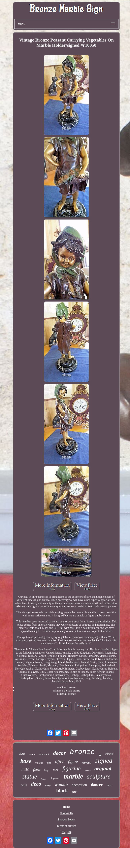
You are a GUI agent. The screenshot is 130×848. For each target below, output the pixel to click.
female (87, 770)
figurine (71, 768)
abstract (44, 754)
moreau (86, 762)
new (55, 770)
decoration (79, 785)
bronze (82, 752)
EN (63, 832)
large (46, 770)
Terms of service (66, 825)
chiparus (55, 778)
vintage (39, 762)
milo (25, 769)
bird (74, 791)
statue (29, 776)
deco (36, 784)
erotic (32, 754)
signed (103, 760)
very (48, 785)
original (102, 769)
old (100, 755)
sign (49, 762)
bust (109, 785)
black (62, 790)
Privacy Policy (66, 819)
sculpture (99, 776)
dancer (97, 785)
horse (43, 779)
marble (73, 776)
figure (73, 761)
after (59, 761)
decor (59, 753)
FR (69, 832)
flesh (36, 770)
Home (66, 806)
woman (61, 784)
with (24, 785)
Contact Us (66, 813)
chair (109, 754)
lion (22, 754)
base (25, 761)
